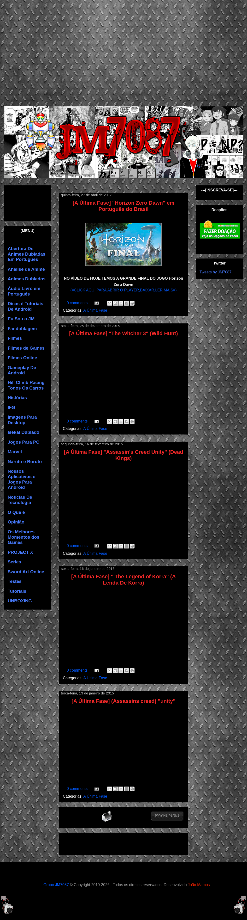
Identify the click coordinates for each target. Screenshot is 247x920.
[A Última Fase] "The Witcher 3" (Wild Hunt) (123, 333)
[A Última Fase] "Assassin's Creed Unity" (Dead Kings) (123, 455)
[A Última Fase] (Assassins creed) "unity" (123, 701)
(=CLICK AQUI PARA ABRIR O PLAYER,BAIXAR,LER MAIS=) (123, 290)
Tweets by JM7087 (215, 272)
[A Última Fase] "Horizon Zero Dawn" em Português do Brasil (124, 206)
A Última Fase (95, 310)
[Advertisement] (45, 52)
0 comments (78, 303)
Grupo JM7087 (56, 885)
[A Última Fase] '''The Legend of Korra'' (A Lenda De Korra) (123, 579)
